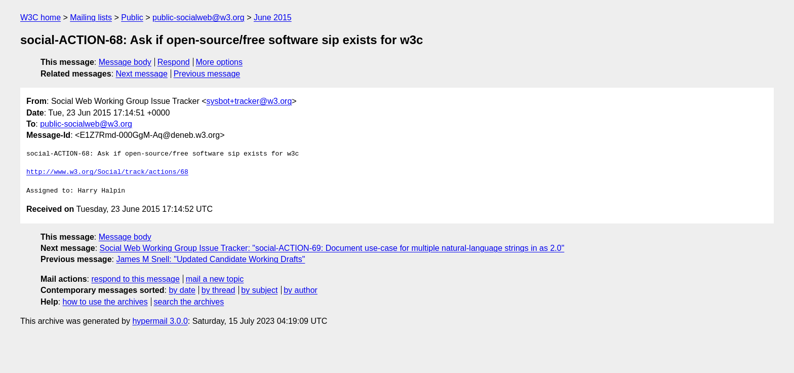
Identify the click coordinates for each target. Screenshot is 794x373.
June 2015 (273, 17)
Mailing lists (91, 17)
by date (182, 290)
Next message (142, 73)
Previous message (207, 73)
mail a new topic (215, 279)
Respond (173, 62)
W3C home (40, 17)
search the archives (189, 301)
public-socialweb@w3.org (198, 17)
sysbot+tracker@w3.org (249, 101)
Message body (125, 62)
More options (219, 62)
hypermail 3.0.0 (159, 321)
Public (132, 17)
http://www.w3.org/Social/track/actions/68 (107, 172)
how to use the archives (105, 301)
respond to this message (135, 279)
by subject (259, 290)
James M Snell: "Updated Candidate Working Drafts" (210, 259)
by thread (218, 290)
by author (300, 290)
